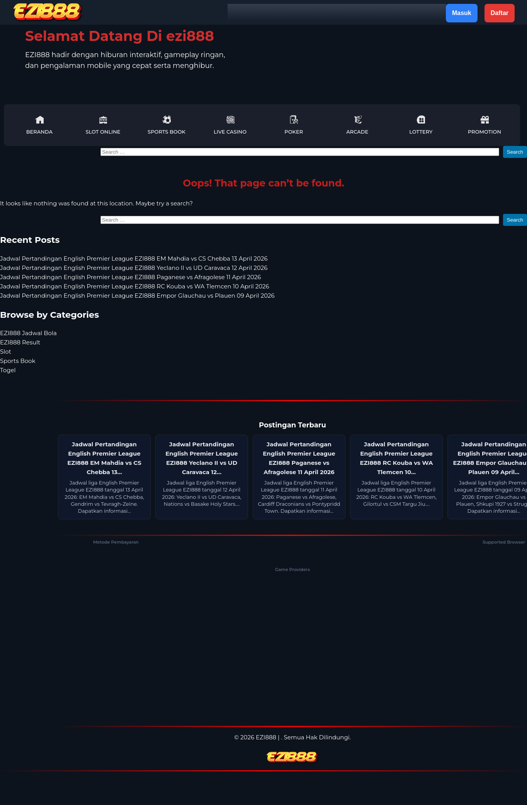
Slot (5, 351)
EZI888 (266, 737)
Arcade (357, 125)
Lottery (420, 125)
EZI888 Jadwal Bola (28, 333)
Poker (293, 125)
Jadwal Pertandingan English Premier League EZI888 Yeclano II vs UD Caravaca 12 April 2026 (133, 267)
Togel (8, 370)
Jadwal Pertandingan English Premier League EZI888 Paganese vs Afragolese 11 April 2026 (130, 277)
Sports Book (166, 125)
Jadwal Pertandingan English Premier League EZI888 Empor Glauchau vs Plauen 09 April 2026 (137, 295)
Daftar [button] (499, 13)
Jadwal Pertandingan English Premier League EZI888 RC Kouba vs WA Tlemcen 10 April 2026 (134, 286)
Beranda (39, 125)
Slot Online (102, 125)
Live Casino (230, 125)
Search (515, 152)
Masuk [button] (461, 13)
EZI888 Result (20, 342)
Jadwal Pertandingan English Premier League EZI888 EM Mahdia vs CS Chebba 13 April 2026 (134, 258)
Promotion (484, 125)
